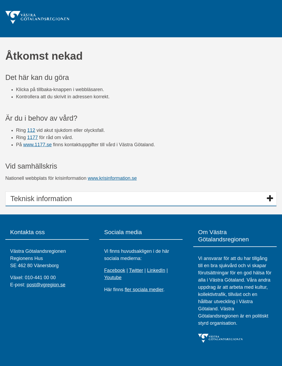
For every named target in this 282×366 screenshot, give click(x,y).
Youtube (113, 277)
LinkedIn (156, 270)
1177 (32, 137)
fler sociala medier (144, 289)
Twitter (136, 270)
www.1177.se (37, 144)
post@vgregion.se (46, 284)
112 (31, 130)
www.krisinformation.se (112, 178)
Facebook (114, 270)
